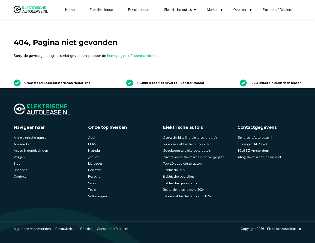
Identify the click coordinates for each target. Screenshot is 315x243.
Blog (17, 163)
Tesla (92, 190)
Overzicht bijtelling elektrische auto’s (190, 137)
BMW (92, 144)
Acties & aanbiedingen (31, 150)
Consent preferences (113, 229)
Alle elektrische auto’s (30, 137)
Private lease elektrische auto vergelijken (193, 157)
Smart (93, 183)
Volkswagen (97, 196)
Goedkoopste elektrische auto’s (187, 150)
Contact (20, 176)
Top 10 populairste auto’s (182, 163)
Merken (215, 9)
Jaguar (93, 157)
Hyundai (94, 150)
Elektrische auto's (180, 9)
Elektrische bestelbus (179, 176)
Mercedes (95, 163)
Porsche (94, 176)
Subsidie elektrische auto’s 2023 (187, 144)
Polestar (94, 170)
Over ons (242, 9)
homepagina (117, 55)
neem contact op (147, 55)
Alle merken (22, 144)
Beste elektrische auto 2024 (184, 190)
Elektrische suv (174, 170)
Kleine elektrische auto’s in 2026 (187, 196)
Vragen (19, 157)
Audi (91, 137)
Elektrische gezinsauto (180, 183)
